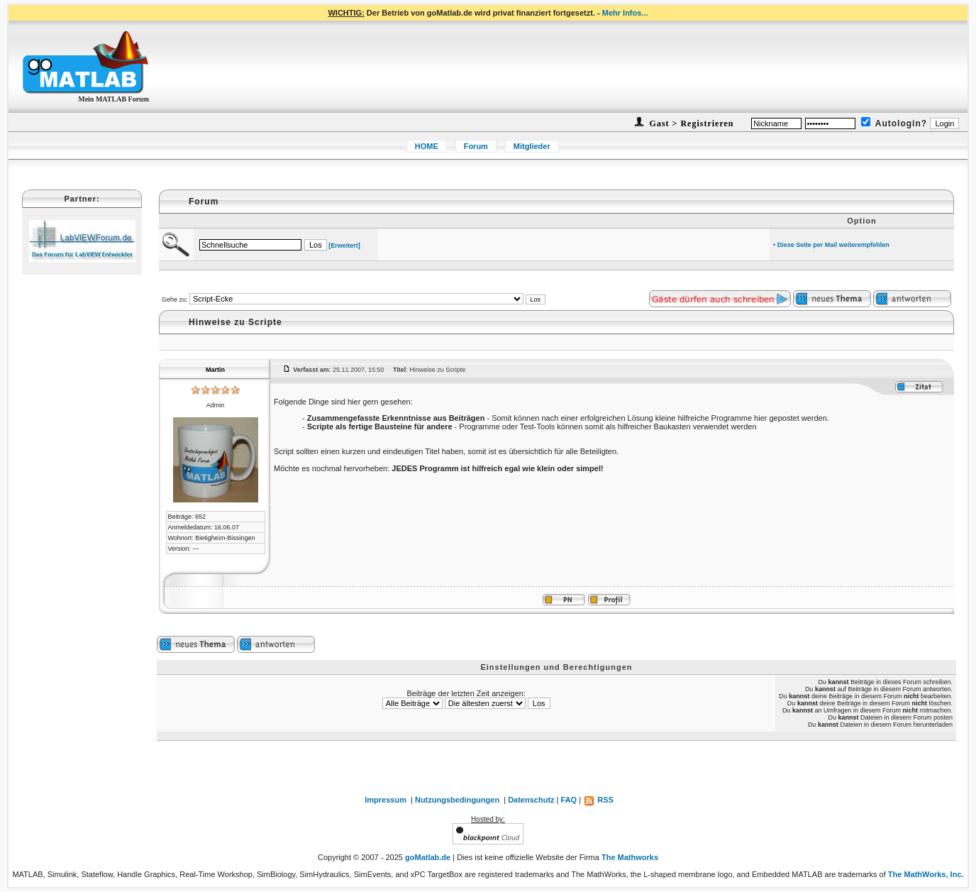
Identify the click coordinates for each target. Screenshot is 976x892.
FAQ (569, 799)
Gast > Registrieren (690, 123)
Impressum (385, 799)
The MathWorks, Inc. (926, 874)
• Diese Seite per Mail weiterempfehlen (831, 244)
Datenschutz (531, 799)
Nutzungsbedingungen (457, 799)
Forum (476, 146)
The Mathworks (629, 857)
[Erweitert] (344, 245)
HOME (426, 146)
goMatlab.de (427, 857)
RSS (598, 799)
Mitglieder (532, 146)
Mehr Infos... (625, 13)
